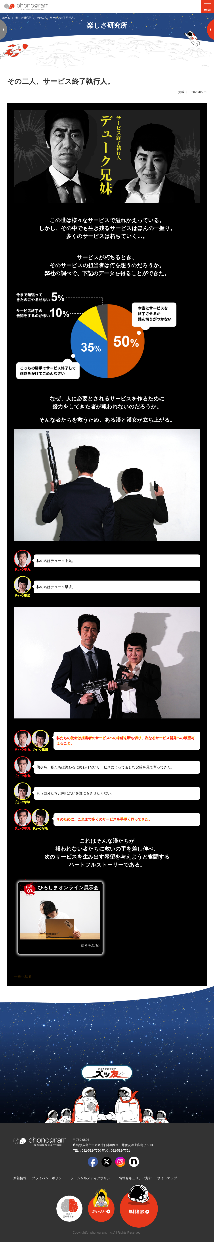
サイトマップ (167, 1178)
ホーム (6, 17)
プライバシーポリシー (48, 1178)
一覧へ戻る (23, 976)
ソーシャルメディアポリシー (91, 1178)
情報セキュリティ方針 (135, 1178)
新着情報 (20, 1178)
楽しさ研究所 (23, 17)
